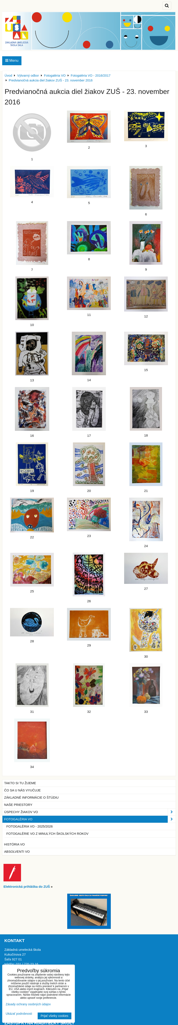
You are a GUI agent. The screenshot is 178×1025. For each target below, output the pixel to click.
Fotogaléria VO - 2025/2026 (29, 826)
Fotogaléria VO (90, 819)
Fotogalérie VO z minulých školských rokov (47, 833)
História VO (14, 844)
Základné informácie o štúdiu (31, 797)
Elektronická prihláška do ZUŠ (27, 886)
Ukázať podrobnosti (19, 1013)
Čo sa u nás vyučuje (22, 790)
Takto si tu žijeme (20, 783)
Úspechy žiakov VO (90, 811)
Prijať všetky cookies (54, 1016)
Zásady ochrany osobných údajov (28, 1004)
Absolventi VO (17, 851)
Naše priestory (18, 805)
